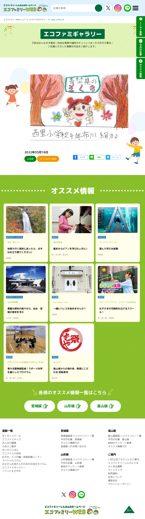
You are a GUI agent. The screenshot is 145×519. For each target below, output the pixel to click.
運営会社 (112, 480)
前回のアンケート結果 (72, 466)
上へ (129, 510)
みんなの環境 (9, 442)
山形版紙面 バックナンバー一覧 (77, 459)
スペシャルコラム (11, 460)
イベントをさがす (11, 471)
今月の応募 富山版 (118, 439)
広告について (115, 477)
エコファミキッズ (11, 439)
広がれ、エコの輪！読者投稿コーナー (22, 457)
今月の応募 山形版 (71, 463)
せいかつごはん (10, 449)
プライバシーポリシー (119, 484)
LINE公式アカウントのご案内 (123, 459)
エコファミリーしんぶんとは (123, 463)
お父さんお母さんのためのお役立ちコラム (24, 464)
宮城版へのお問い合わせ (73, 446)
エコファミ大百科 (11, 453)
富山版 (102, 405)
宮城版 (36, 405)
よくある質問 (115, 466)
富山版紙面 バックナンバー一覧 (124, 435)
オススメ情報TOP (70, 442)
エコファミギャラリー (38, 19)
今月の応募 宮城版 (71, 439)
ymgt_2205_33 (57, 19)
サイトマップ (115, 470)
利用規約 (112, 473)
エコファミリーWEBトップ (14, 19)
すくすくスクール (11, 435)
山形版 (69, 405)
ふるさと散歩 (9, 446)
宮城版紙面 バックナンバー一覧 (77, 435)
